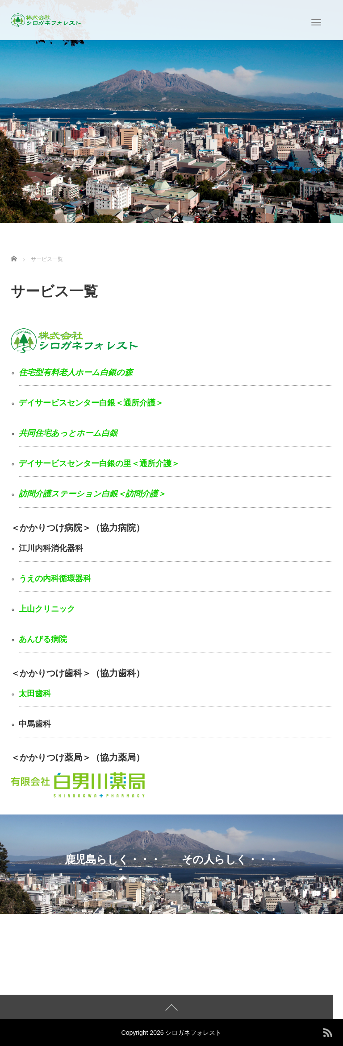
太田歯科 (35, 693)
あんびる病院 (43, 639)
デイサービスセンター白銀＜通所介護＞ (91, 402)
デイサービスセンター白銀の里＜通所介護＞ (99, 463)
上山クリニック (47, 608)
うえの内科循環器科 (55, 578)
